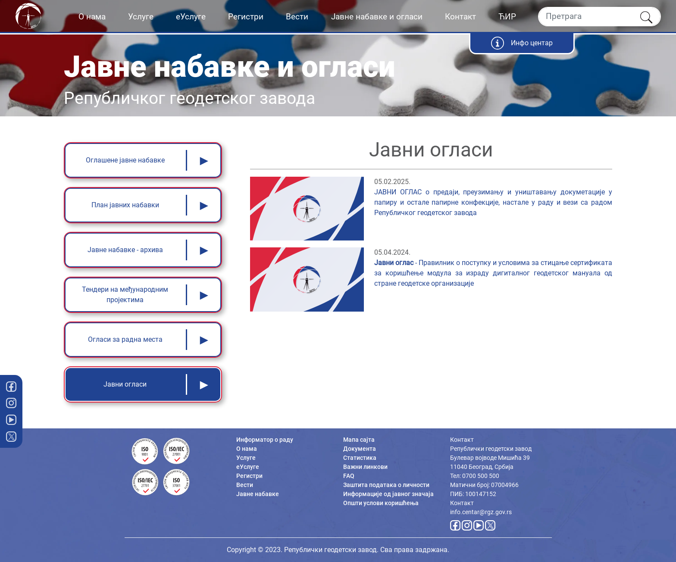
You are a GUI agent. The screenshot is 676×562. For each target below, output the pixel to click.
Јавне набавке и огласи (376, 17)
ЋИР (507, 17)
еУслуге (191, 17)
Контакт (460, 17)
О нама (92, 17)
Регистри (245, 17)
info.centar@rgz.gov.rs (481, 512)
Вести (297, 17)
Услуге (140, 17)
